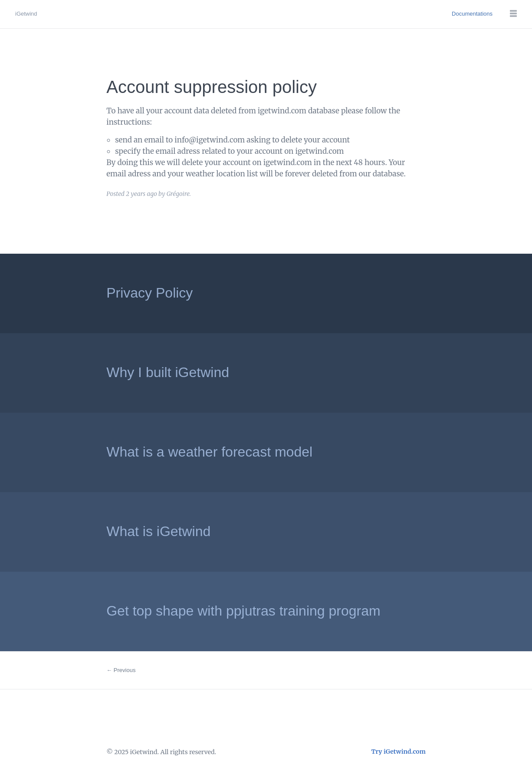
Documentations (472, 13)
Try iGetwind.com (398, 751)
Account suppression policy (211, 86)
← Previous (120, 670)
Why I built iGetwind (167, 372)
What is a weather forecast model (209, 452)
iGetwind (26, 13)
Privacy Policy (149, 293)
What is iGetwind (158, 531)
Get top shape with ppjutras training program (243, 611)
